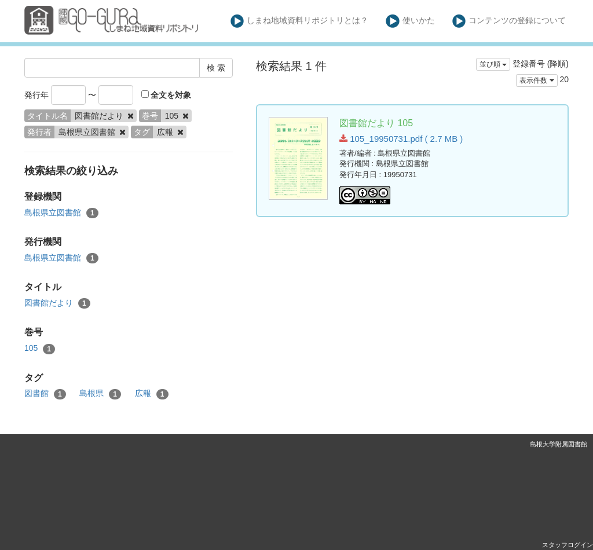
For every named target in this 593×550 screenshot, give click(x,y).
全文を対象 (166, 95)
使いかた (410, 21)
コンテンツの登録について (509, 21)
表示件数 (536, 80)
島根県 (100, 393)
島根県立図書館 (61, 213)
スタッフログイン (567, 544)
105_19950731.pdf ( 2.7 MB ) (401, 139)
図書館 (45, 393)
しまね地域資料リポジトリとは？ (299, 21)
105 (39, 348)
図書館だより (57, 303)
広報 (152, 393)
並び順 (493, 64)
